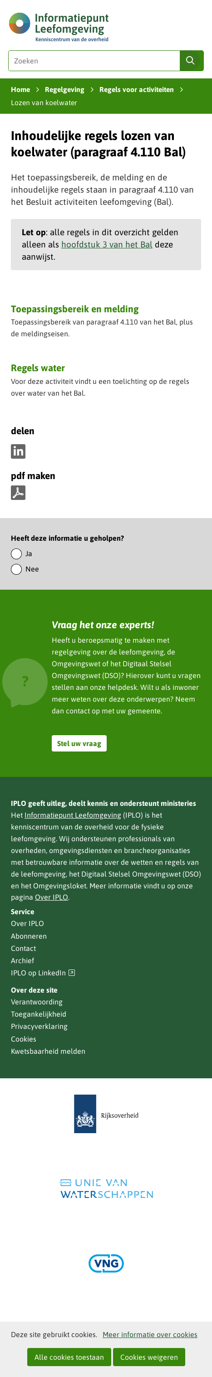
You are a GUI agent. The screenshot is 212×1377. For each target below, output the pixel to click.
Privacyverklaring (39, 1026)
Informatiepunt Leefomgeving (73, 815)
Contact (23, 948)
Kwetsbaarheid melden (48, 1051)
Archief (22, 960)
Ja (28, 553)
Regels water (38, 367)
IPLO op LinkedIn (43, 973)
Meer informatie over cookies (150, 1334)
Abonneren (29, 936)
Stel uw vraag (79, 743)
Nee (32, 569)
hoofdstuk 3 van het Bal (107, 244)
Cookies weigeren (149, 1357)
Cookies (23, 1039)
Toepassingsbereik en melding (74, 308)
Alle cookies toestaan (69, 1357)
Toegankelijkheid (38, 1014)
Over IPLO (51, 897)
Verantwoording (37, 1002)
